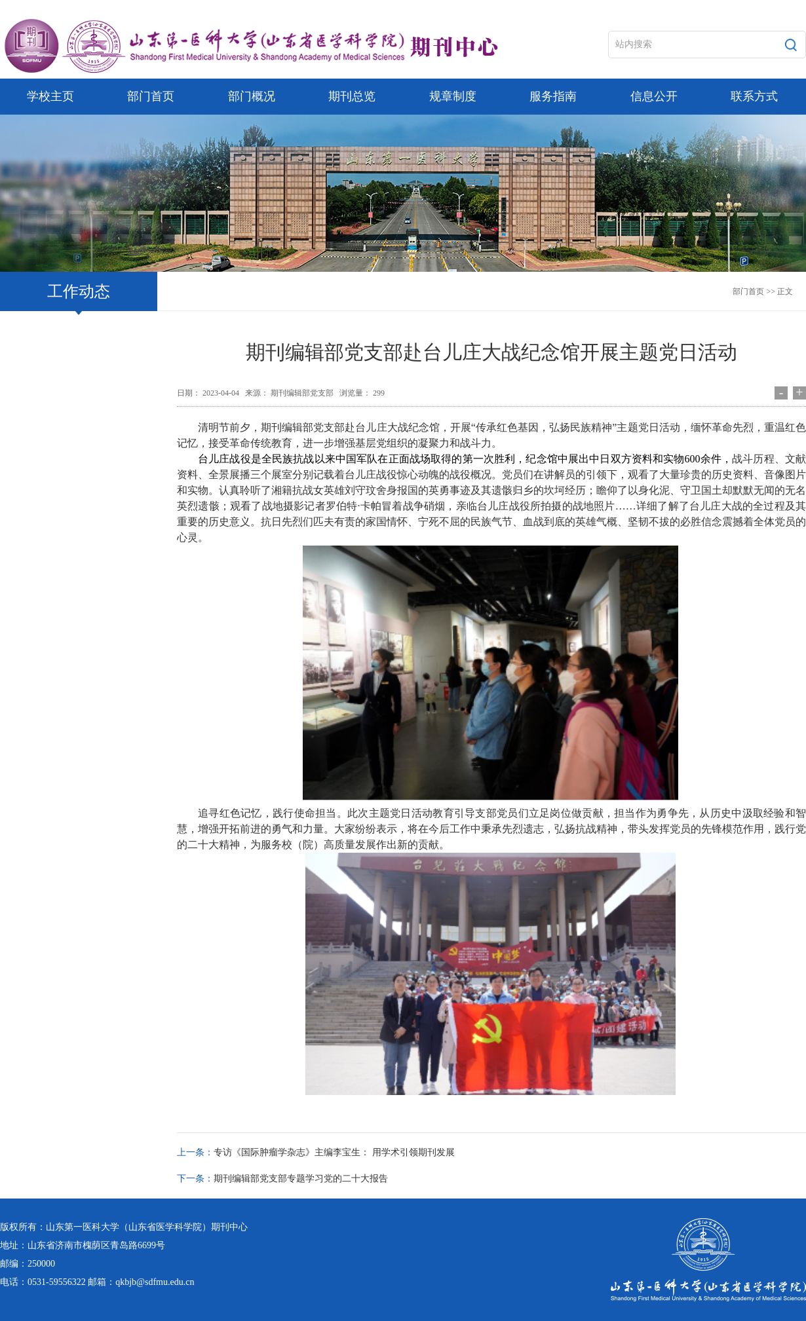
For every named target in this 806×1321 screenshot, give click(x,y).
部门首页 (748, 291)
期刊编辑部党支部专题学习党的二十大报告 (301, 1178)
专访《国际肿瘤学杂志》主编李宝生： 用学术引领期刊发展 (334, 1152)
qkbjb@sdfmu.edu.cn (154, 1282)
